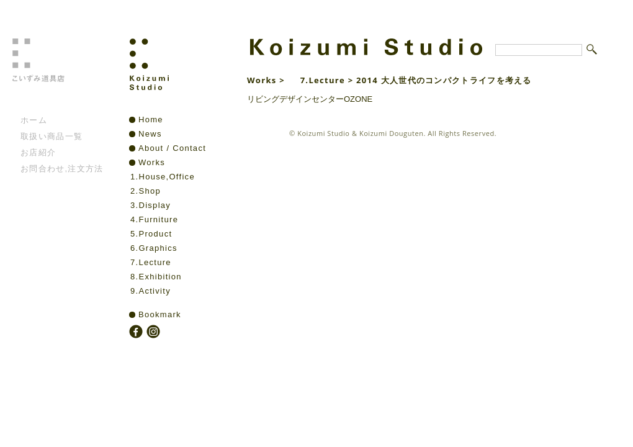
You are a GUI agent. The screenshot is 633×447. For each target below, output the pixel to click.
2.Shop (145, 191)
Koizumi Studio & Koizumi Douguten (360, 133)
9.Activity (150, 291)
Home (150, 119)
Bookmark (159, 314)
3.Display (150, 205)
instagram (154, 333)
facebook (137, 333)
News (150, 134)
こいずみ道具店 (58, 75)
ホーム (33, 120)
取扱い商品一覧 (51, 136)
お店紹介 (38, 152)
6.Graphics (153, 248)
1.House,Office (162, 177)
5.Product (151, 234)
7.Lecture (150, 262)
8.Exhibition (156, 277)
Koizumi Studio (176, 75)
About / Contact (172, 148)
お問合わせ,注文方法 (62, 168)
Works (151, 162)
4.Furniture (154, 219)
